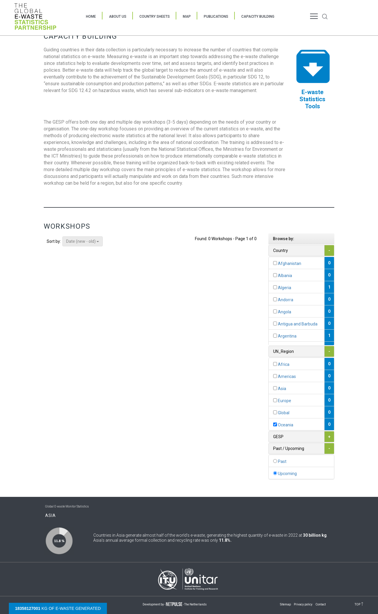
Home (91, 16)
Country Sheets (154, 16)
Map (187, 16)
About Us (117, 16)
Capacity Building (257, 16)
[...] (275, 263)
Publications (216, 16)
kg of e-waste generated (58, 608)
